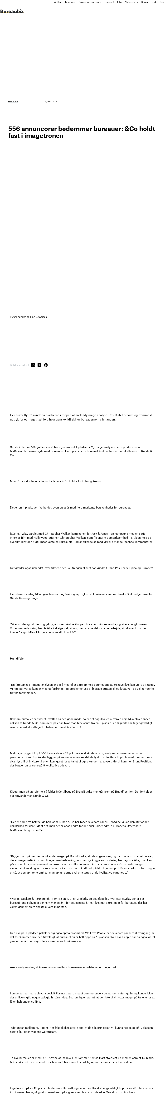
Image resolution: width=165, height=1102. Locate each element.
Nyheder (13, 101)
